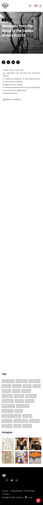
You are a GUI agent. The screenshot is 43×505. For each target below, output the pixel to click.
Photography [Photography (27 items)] (23, 406)
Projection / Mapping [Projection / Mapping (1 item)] (11, 416)
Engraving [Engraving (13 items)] (7, 396)
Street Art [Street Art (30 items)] (7, 426)
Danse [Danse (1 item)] (16, 391)
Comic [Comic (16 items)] (36, 386)
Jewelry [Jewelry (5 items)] (19, 401)
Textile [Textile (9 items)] (17, 426)
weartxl (19, 497)
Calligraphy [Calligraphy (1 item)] (34, 381)
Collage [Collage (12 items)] (27, 386)
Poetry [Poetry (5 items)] (18, 411)
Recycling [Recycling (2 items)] (7, 421)
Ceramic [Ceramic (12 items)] (6, 386)
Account (5, 491)
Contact (6, 494)
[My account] (40, 6)
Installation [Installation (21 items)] (7, 401)
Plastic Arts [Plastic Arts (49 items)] (7, 411)
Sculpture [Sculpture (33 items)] (34, 421)
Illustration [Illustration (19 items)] (31, 396)
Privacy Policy (29, 491)
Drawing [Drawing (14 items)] (26, 391)
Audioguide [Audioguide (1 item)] (21, 381)
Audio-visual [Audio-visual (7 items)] (8, 381)
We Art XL (6, 20)
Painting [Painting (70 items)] (30, 401)
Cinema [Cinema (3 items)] (17, 386)
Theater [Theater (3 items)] (27, 426)
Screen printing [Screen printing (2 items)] (20, 421)
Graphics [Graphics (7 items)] (18, 396)
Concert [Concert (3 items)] (6, 391)
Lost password (16, 491)
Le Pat (28, 497)
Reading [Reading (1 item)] (27, 416)
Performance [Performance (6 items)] (8, 406)
